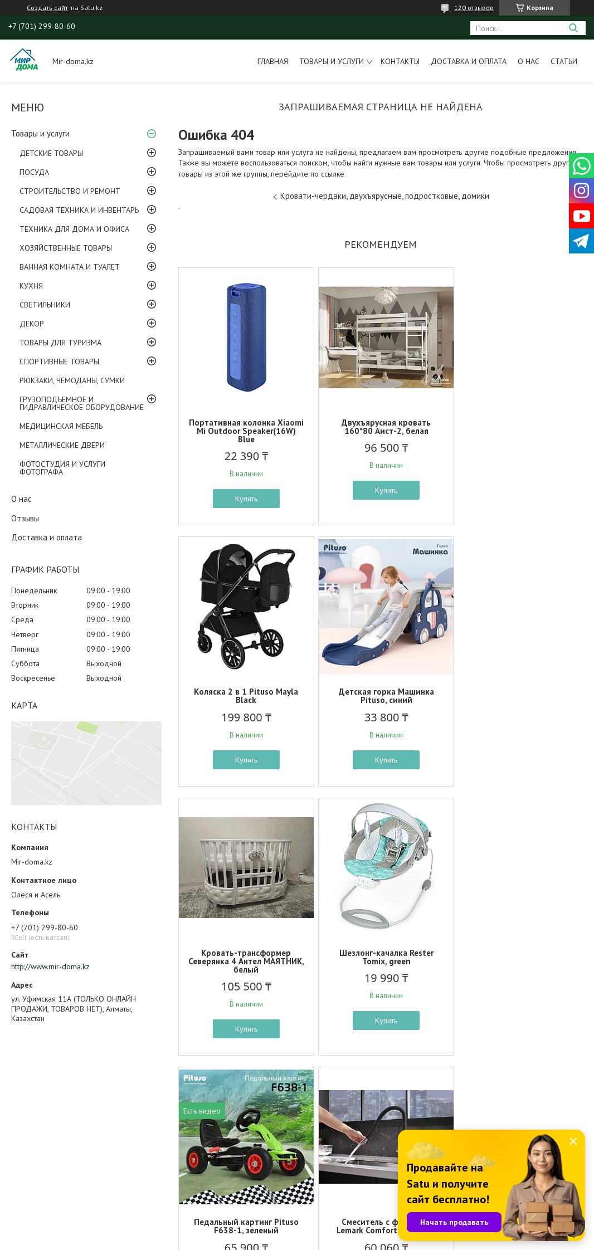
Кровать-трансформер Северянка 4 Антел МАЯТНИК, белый (380, 699)
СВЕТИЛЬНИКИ (45, 305)
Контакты (400, 61)
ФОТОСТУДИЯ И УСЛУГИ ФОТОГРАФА (62, 468)
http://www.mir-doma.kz (50, 966)
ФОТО (21, 1155)
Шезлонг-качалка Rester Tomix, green (517, 695)
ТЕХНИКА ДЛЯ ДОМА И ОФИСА (74, 229)
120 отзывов (474, 7)
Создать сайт (47, 8)
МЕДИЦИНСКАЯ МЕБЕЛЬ (61, 426)
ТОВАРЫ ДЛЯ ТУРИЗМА (60, 343)
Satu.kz (345, 1229)
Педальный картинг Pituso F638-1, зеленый (244, 965)
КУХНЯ (31, 286)
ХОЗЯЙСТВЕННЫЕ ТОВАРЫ (66, 248)
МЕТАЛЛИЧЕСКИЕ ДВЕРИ (62, 445)
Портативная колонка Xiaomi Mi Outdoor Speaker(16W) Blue (244, 430)
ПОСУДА (34, 172)
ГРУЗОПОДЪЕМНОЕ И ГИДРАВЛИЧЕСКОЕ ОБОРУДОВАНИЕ (82, 403)
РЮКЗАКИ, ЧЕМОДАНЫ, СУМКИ (72, 380)
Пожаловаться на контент (318, 1239)
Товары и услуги (331, 61)
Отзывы (25, 518)
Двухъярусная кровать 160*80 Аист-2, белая (380, 426)
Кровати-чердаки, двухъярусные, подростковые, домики (384, 196)
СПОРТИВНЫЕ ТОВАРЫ (59, 362)
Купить (244, 499)
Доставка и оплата (469, 61)
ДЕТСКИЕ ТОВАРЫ (51, 153)
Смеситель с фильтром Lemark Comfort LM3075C (380, 965)
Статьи (564, 61)
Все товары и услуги (376, 1082)
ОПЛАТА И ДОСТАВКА (49, 1180)
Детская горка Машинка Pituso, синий (244, 695)
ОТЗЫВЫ (26, 1168)
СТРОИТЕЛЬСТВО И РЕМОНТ (70, 191)
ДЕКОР (32, 324)
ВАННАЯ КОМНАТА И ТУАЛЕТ (70, 267)
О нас (528, 61)
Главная (272, 61)
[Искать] (573, 28)
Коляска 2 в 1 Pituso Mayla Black (517, 426)
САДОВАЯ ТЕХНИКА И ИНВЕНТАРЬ (79, 210)
